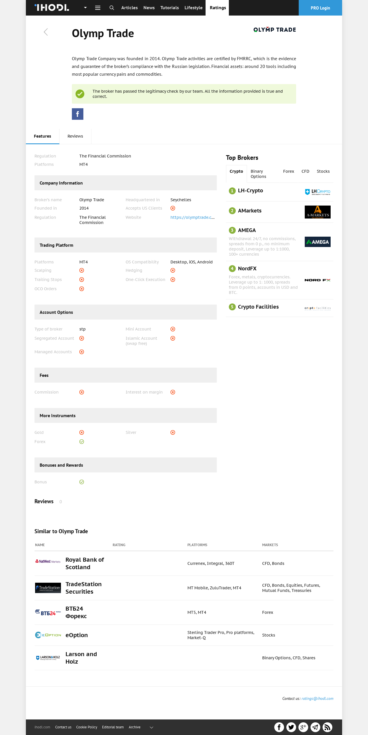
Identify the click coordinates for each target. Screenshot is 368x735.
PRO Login (320, 8)
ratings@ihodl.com (318, 698)
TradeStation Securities (84, 587)
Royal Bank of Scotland (85, 563)
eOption (77, 635)
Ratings (218, 7)
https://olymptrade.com (194, 217)
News (149, 7)
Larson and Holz (81, 657)
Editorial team (113, 727)
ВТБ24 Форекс (76, 612)
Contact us (63, 727)
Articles (129, 7)
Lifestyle (194, 7)
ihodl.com (42, 727)
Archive (135, 727)
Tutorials (169, 7)
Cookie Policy (86, 727)
